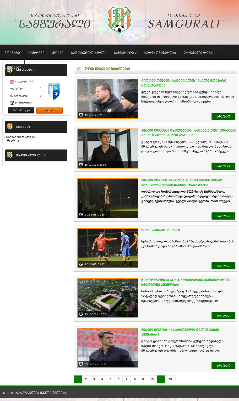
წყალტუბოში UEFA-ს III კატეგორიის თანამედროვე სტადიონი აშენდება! (185, 282)
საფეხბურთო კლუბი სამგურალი (19, 138)
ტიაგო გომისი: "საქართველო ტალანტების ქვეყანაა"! (180, 332)
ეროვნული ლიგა (23, 102)
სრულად (223, 116)
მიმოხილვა (21, 110)
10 (151, 379)
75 (170, 379)
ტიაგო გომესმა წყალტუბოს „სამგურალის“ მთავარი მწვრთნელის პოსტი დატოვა (188, 133)
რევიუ (49, 110)
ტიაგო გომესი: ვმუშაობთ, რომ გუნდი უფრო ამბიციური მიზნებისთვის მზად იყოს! (181, 182)
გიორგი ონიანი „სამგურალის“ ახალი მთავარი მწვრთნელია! (183, 83)
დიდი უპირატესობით (160, 230)
